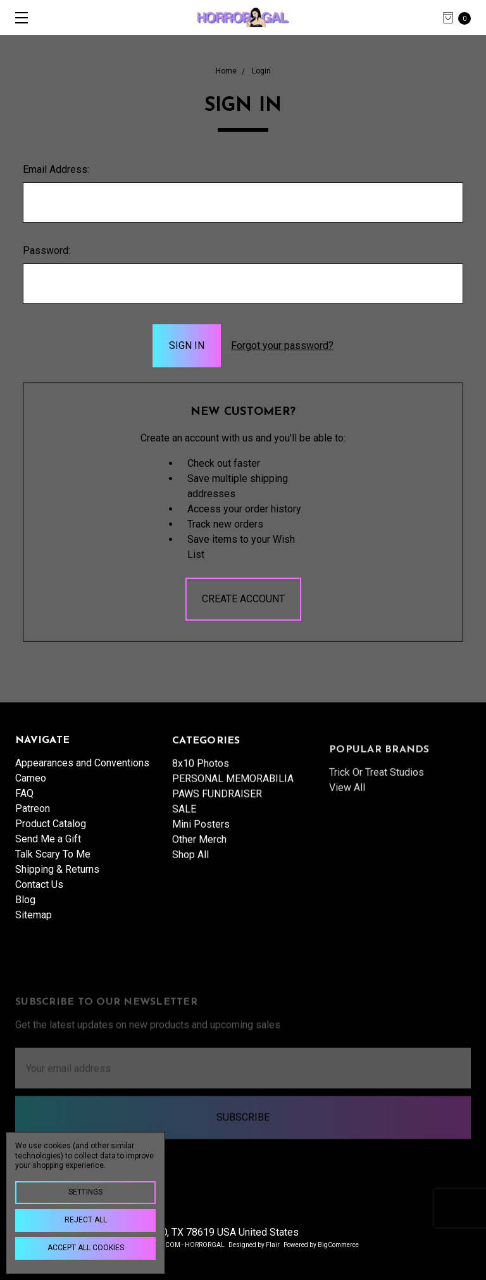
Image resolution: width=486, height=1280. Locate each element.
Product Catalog (50, 831)
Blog (25, 907)
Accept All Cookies (85, 1247)
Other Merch (199, 872)
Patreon (32, 815)
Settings (85, 1192)
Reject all (86, 1219)
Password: (46, 250)
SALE (184, 842)
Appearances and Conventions (82, 770)
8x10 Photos (200, 796)
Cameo (30, 785)
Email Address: (56, 169)
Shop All (190, 888)
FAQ (24, 800)
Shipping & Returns (57, 876)
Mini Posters (201, 857)
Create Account (243, 599)
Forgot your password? (282, 345)
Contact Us (39, 891)
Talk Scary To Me (52, 861)
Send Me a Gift (48, 846)
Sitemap (33, 922)
